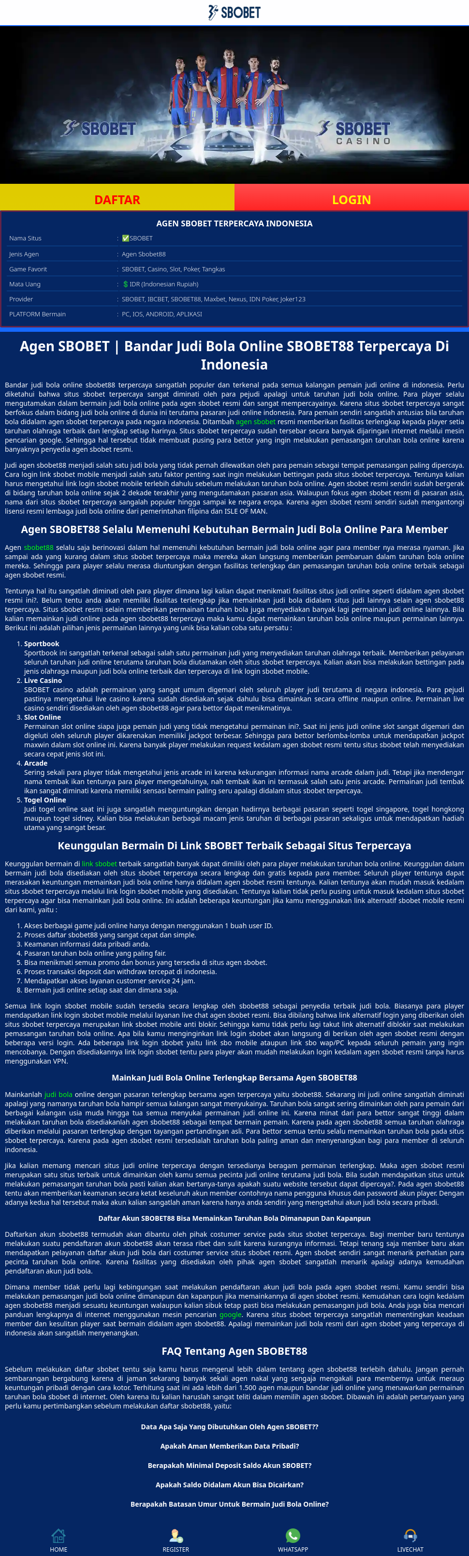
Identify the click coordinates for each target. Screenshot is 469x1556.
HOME (58, 1541)
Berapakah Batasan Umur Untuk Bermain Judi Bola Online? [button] (230, 1504)
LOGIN (351, 199)
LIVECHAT (410, 1541)
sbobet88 (38, 547)
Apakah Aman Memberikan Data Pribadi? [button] (230, 1446)
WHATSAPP (293, 1541)
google (231, 1314)
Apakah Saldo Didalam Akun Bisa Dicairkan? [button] (230, 1484)
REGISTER (176, 1541)
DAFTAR (117, 199)
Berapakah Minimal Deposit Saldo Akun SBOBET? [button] (230, 1465)
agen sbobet (256, 421)
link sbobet (99, 863)
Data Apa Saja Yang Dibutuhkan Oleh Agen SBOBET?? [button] (229, 1426)
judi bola (58, 1094)
